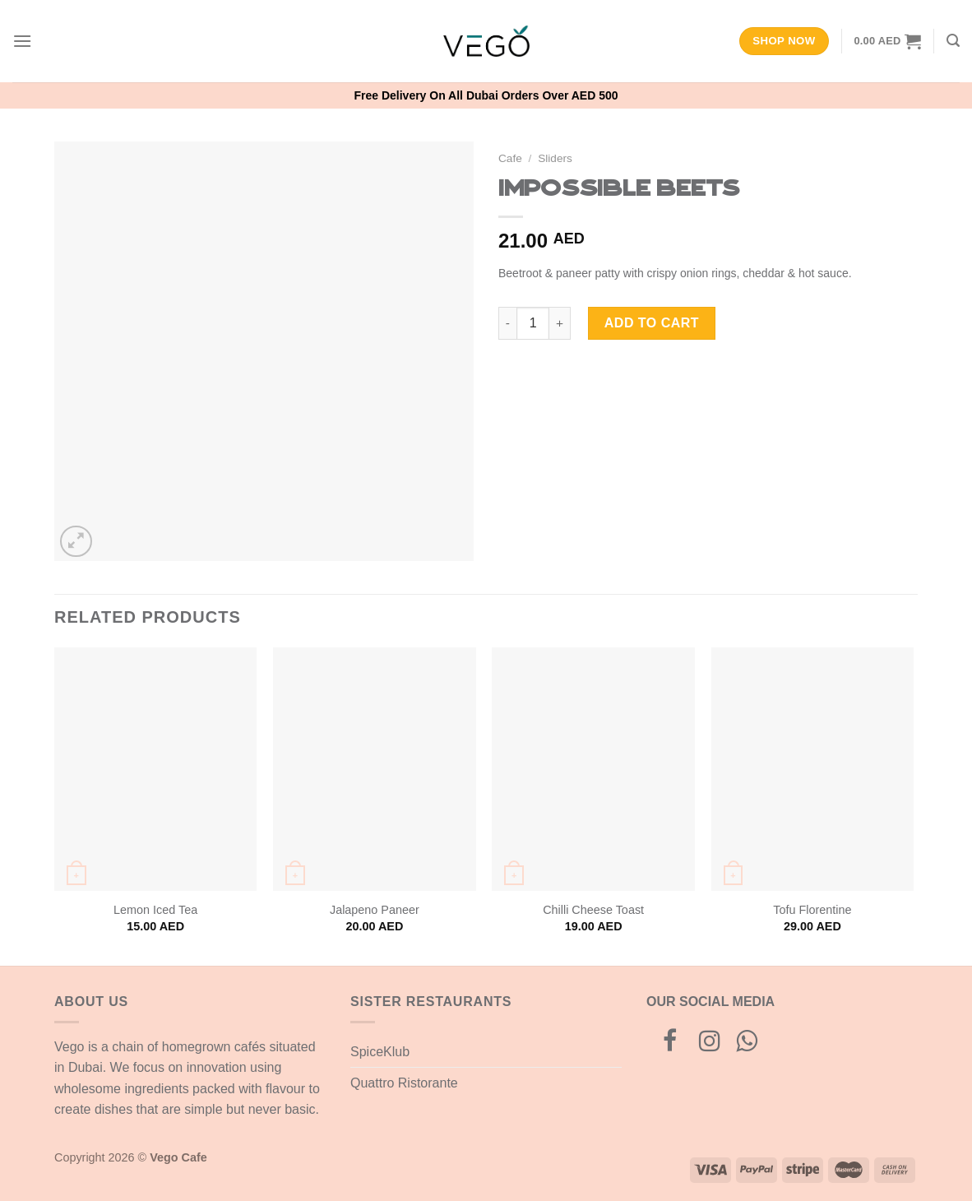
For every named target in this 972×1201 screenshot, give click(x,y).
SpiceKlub (380, 1052)
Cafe (510, 158)
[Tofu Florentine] (812, 769)
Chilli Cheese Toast (593, 909)
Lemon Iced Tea (155, 909)
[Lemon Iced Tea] (155, 769)
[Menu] (22, 41)
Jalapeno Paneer (374, 909)
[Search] (953, 41)
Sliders (555, 158)
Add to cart (651, 323)
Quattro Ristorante (404, 1083)
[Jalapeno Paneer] (374, 769)
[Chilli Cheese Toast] (593, 769)
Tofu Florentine (812, 909)
